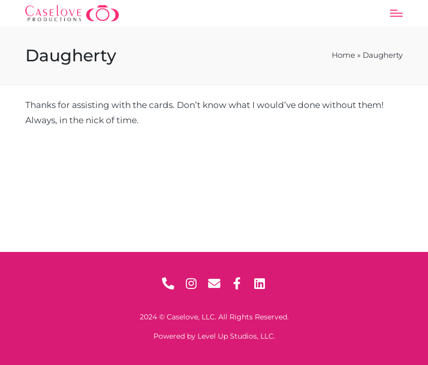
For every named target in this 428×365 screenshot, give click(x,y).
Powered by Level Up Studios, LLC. (214, 336)
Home (343, 55)
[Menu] (396, 13)
